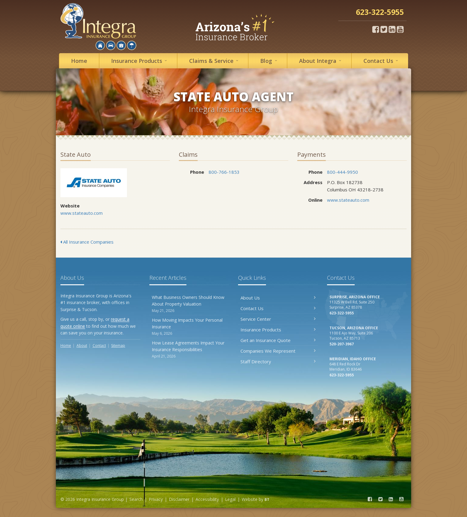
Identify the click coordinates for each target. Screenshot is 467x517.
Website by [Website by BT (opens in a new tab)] (255, 499)
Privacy (156, 499)
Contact (381, 60)
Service (214, 60)
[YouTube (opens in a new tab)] (400, 29)
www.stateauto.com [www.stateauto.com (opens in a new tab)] (81, 213)
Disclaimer (179, 499)
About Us (277, 298)
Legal (230, 499)
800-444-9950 (342, 172)
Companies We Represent (277, 351)
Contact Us (277, 308)
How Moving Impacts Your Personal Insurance (189, 326)
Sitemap (118, 345)
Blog (269, 60)
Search (136, 499)
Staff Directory (277, 361)
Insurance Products (277, 330)
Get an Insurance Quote (277, 340)
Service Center (277, 319)
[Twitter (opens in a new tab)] (383, 29)
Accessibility (207, 499)
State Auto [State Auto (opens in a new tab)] (93, 182)
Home (79, 60)
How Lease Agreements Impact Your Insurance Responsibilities (189, 349)
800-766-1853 (224, 172)
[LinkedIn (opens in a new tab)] (392, 29)
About (321, 60)
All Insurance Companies (87, 242)
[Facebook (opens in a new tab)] (375, 29)
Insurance (140, 60)
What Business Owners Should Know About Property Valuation (189, 303)
